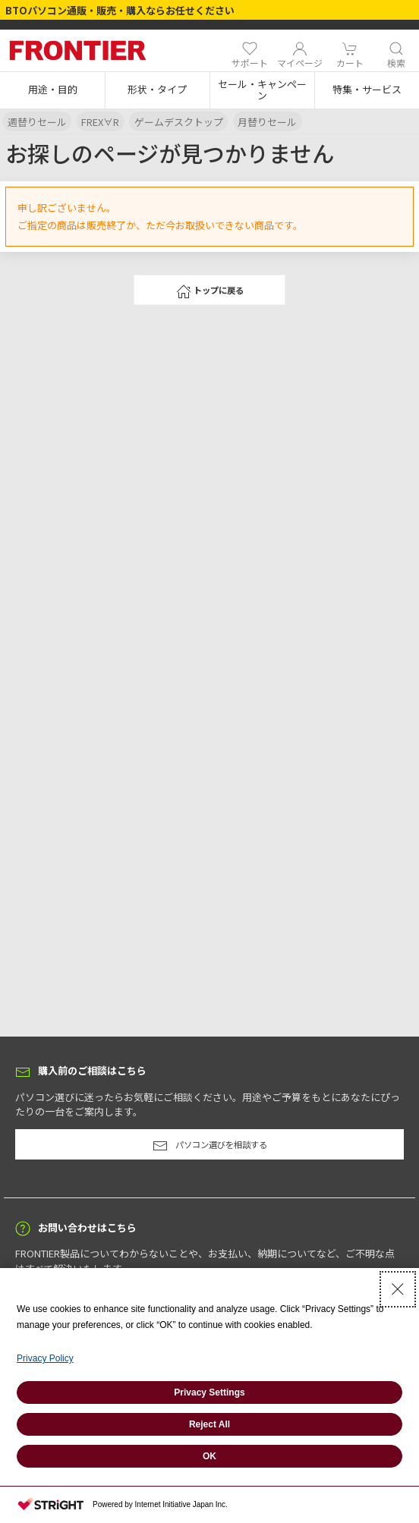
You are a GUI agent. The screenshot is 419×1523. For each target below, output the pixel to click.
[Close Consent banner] (397, 1289)
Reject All (209, 1424)
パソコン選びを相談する (210, 1145)
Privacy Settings (209, 1392)
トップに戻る (210, 291)
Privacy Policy (45, 1358)
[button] (52, 90)
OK (209, 1456)
